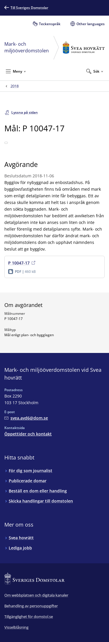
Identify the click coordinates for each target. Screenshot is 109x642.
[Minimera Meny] (16, 71)
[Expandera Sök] (95, 71)
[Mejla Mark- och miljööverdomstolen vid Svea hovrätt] (26, 418)
